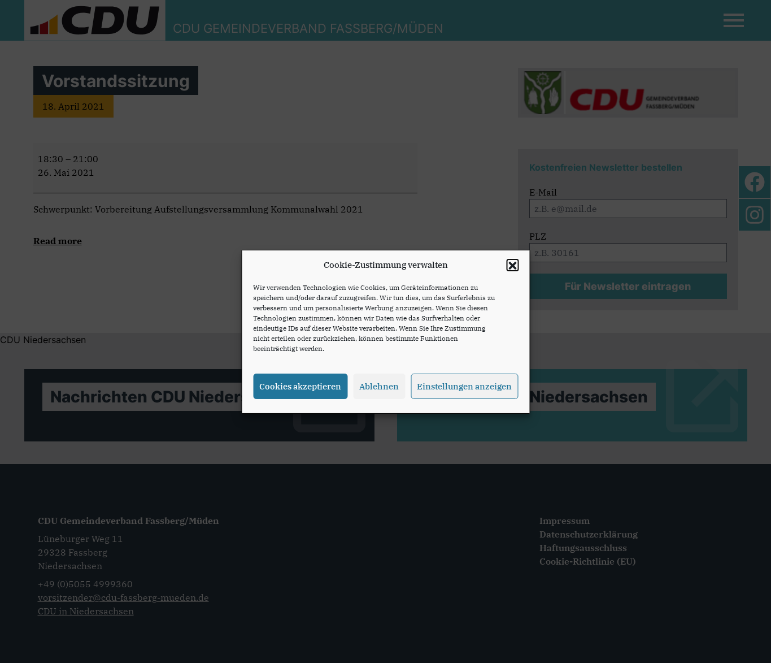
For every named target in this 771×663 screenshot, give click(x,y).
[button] (512, 269)
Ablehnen (379, 390)
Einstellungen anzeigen (464, 390)
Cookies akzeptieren (300, 390)
